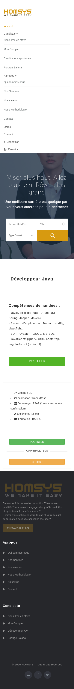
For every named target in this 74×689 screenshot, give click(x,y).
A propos (10, 75)
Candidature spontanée (17, 58)
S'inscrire (11, 149)
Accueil (8, 26)
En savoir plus (18, 528)
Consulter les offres (15, 40)
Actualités (13, 581)
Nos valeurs (11, 100)
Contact (8, 118)
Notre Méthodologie (15, 109)
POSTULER (37, 361)
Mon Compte (11, 49)
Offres (7, 126)
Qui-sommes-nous (14, 82)
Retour (37, 461)
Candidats (11, 33)
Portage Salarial (13, 67)
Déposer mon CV (18, 630)
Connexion (11, 141)
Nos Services (11, 91)
